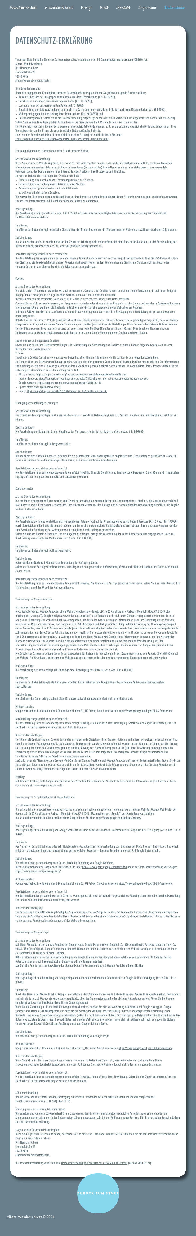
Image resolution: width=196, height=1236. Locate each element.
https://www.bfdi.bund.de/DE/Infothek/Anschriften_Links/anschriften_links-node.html (61, 139)
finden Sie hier (135, 965)
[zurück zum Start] (98, 1193)
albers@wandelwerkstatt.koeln (32, 81)
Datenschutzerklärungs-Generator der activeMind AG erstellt (94, 1163)
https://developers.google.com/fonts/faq (104, 867)
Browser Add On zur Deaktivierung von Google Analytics (59, 756)
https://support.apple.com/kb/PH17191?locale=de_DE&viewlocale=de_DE (67, 391)
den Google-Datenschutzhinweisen (117, 957)
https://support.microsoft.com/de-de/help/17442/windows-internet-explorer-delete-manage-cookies (93, 378)
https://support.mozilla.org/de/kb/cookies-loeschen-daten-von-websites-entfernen (81, 374)
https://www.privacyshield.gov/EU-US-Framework (145, 711)
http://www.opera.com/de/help (44, 387)
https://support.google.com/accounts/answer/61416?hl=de (69, 383)
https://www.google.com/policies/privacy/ (118, 818)
